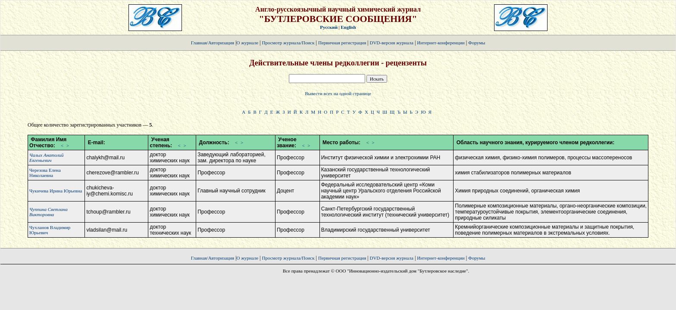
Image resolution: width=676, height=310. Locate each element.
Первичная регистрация (342, 42)
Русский (329, 27)
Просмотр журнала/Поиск (288, 42)
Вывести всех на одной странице (338, 93)
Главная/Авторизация (212, 42)
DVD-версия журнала (391, 42)
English (348, 27)
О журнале (248, 42)
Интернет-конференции (440, 42)
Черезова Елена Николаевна (45, 172)
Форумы (476, 42)
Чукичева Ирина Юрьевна (55, 190)
